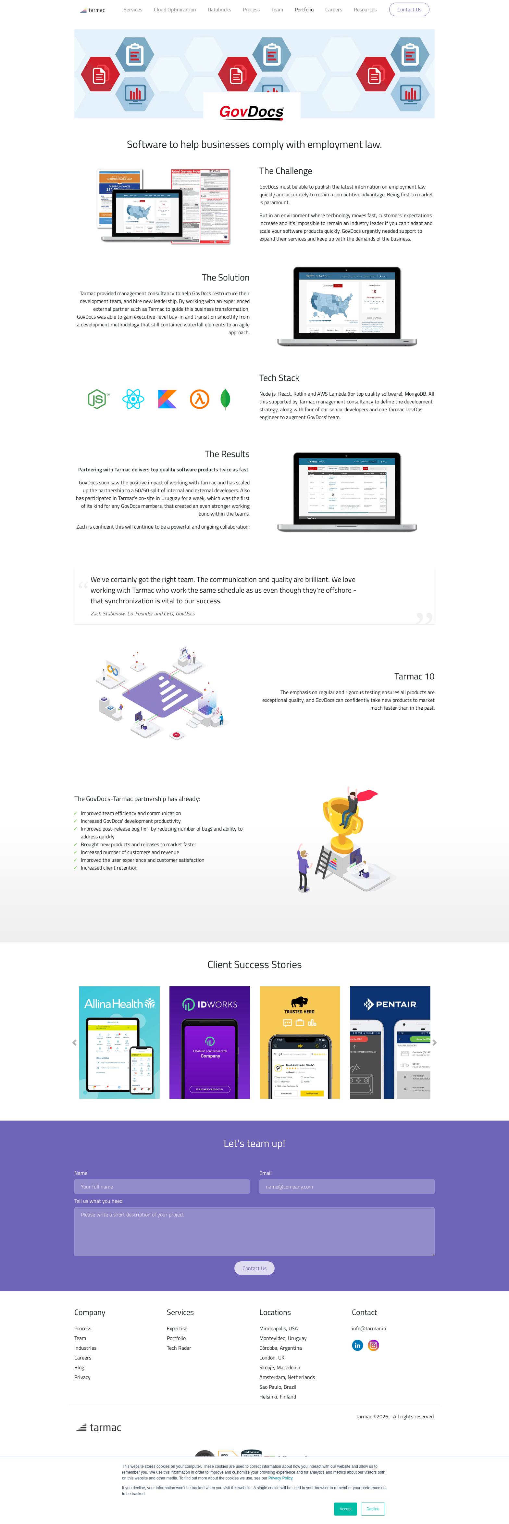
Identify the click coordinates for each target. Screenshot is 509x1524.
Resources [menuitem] (365, 9)
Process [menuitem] (251, 9)
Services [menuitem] (133, 9)
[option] (119, 1042)
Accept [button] (346, 1509)
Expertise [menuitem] (177, 1328)
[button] (74, 1042)
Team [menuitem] (277, 9)
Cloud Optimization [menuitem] (175, 9)
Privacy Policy (279, 1478)
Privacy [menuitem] (82, 1377)
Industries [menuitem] (85, 1348)
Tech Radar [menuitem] (179, 1348)
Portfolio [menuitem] (304, 9)
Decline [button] (372, 1509)
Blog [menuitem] (79, 1367)
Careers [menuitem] (333, 9)
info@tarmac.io (369, 1328)
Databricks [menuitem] (219, 9)
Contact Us (409, 9)
